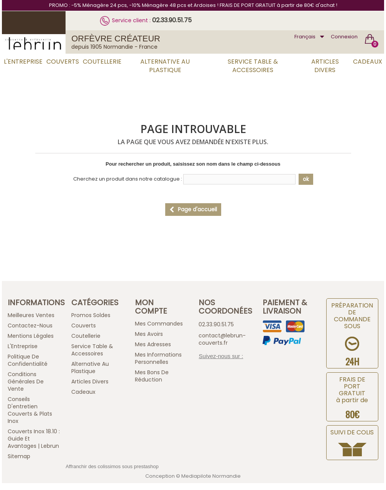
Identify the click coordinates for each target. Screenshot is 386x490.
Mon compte (151, 306)
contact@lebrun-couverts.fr (222, 339)
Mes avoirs (149, 334)
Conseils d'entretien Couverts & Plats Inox (30, 410)
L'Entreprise (23, 61)
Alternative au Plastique (165, 65)
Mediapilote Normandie (211, 476)
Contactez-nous (30, 325)
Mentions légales (31, 336)
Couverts (62, 61)
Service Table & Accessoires (253, 65)
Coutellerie (102, 61)
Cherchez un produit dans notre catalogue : (127, 179)
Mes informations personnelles (158, 358)
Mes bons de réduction (152, 375)
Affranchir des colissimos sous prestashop (112, 466)
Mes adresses (153, 344)
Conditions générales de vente (26, 381)
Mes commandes (159, 323)
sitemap (19, 456)
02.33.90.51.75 (172, 20)
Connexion (344, 36)
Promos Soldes (90, 315)
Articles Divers (325, 65)
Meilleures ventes (31, 315)
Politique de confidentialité (28, 360)
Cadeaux (367, 61)
